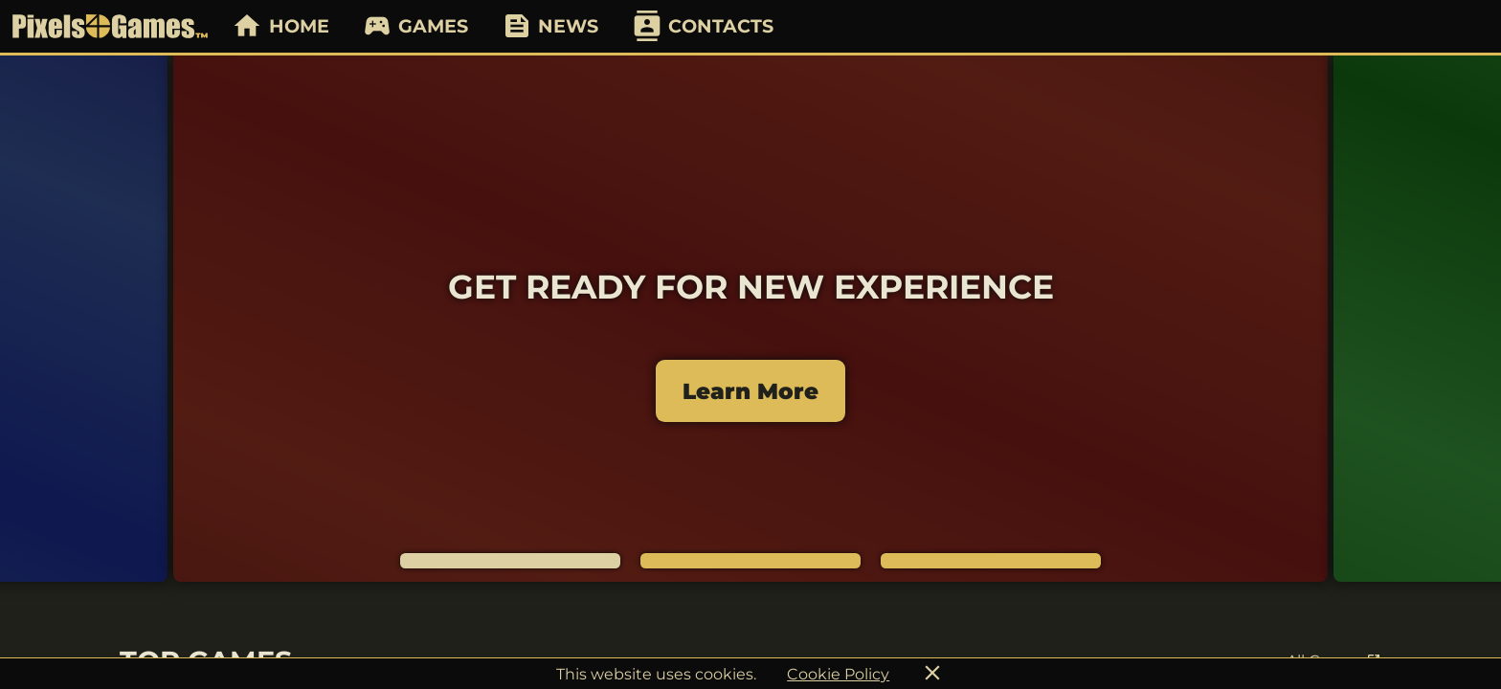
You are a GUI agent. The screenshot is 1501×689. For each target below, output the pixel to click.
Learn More (750, 391)
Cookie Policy (838, 674)
